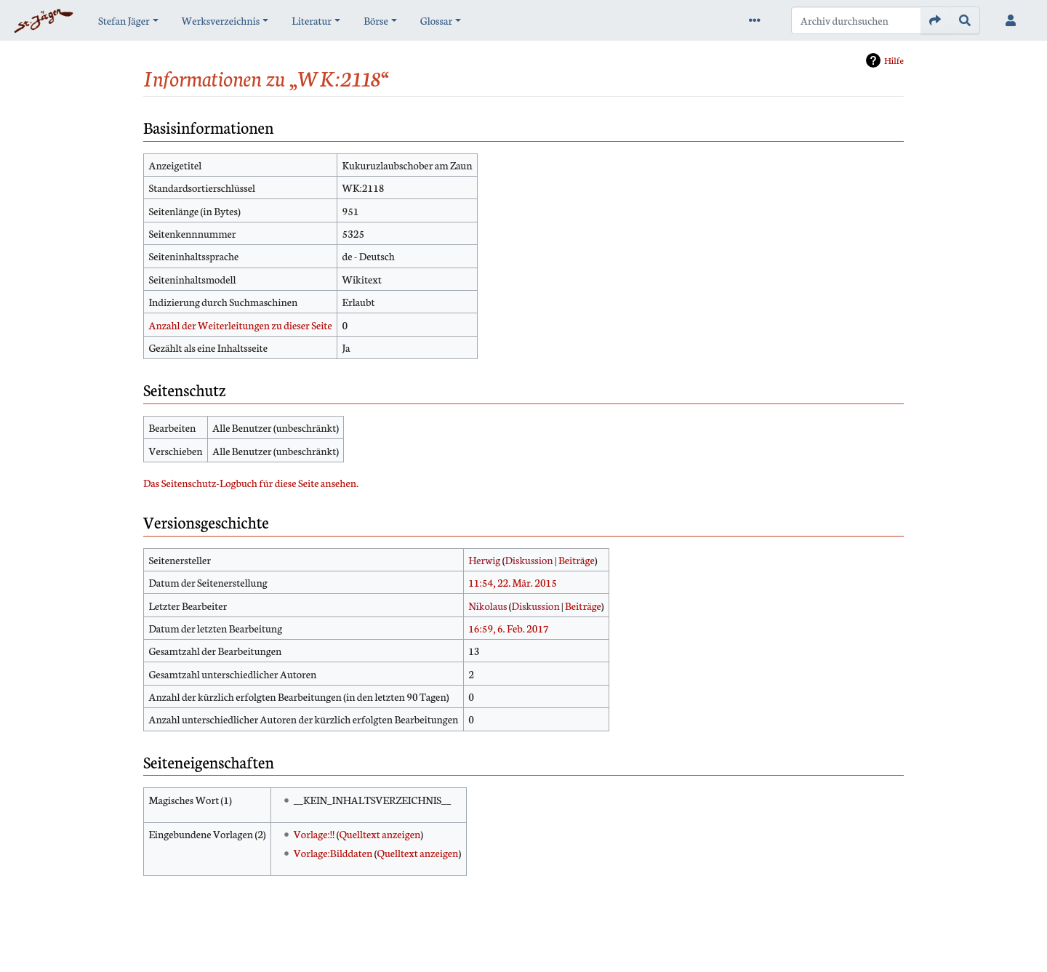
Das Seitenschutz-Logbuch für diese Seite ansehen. (250, 482)
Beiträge (576, 560)
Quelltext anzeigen (379, 834)
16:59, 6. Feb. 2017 (508, 628)
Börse (376, 20)
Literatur (312, 20)
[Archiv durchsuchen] (856, 20)
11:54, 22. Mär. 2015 (512, 582)
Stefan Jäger (124, 20)
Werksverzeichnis (221, 20)
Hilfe (894, 60)
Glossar (436, 20)
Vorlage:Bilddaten (333, 853)
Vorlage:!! (314, 834)
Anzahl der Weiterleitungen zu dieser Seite (240, 325)
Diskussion (529, 560)
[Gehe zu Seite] (935, 20)
